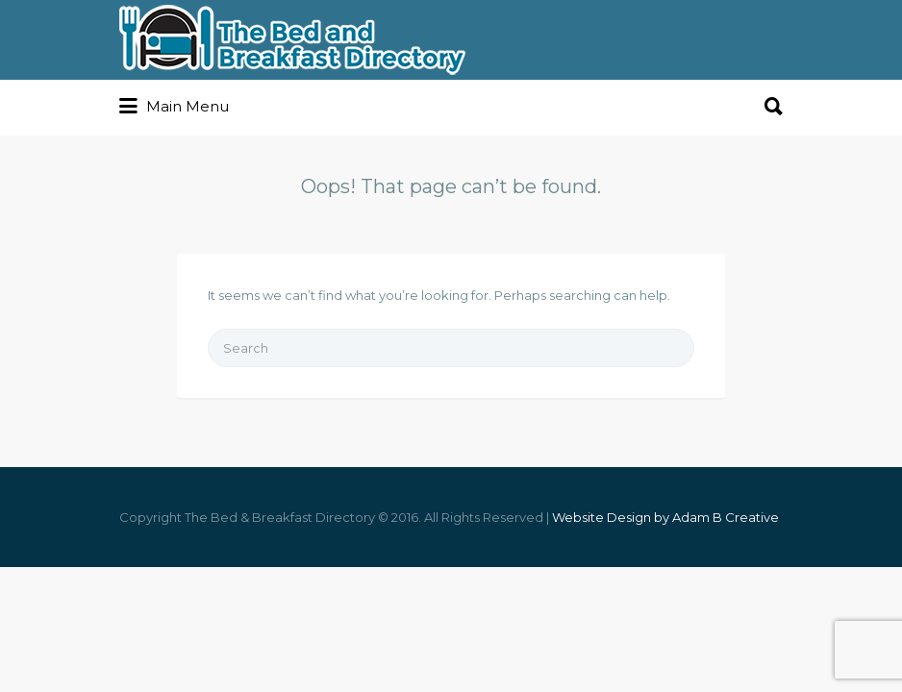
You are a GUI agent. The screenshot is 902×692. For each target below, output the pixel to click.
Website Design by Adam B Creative (665, 517)
